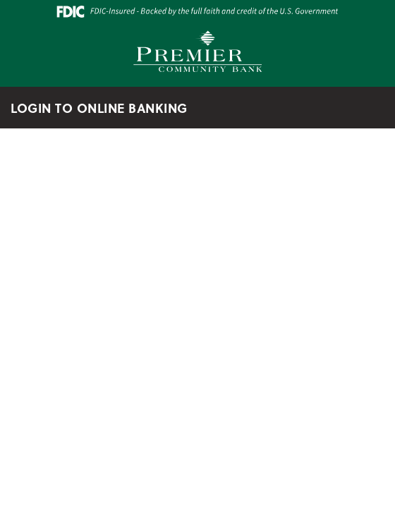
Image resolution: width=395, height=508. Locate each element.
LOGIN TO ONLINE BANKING (107, 107)
